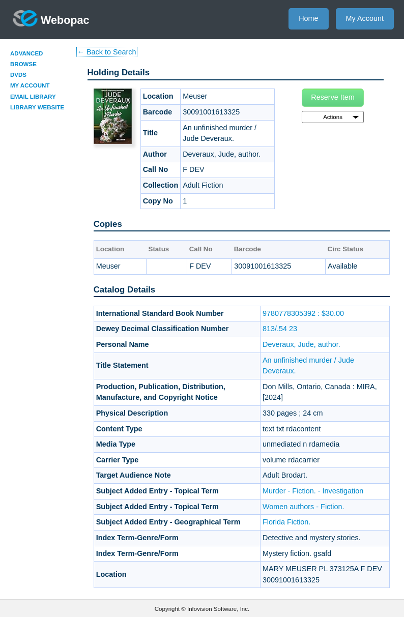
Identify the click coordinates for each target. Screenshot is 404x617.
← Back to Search (106, 52)
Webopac (51, 18)
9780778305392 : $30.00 (303, 313)
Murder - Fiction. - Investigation (313, 491)
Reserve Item (333, 97)
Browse (23, 64)
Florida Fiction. (286, 522)
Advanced (26, 53)
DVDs (18, 75)
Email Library (33, 97)
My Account (365, 18)
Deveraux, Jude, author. (301, 344)
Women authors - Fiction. (303, 507)
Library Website (37, 107)
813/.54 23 (280, 329)
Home (308, 18)
